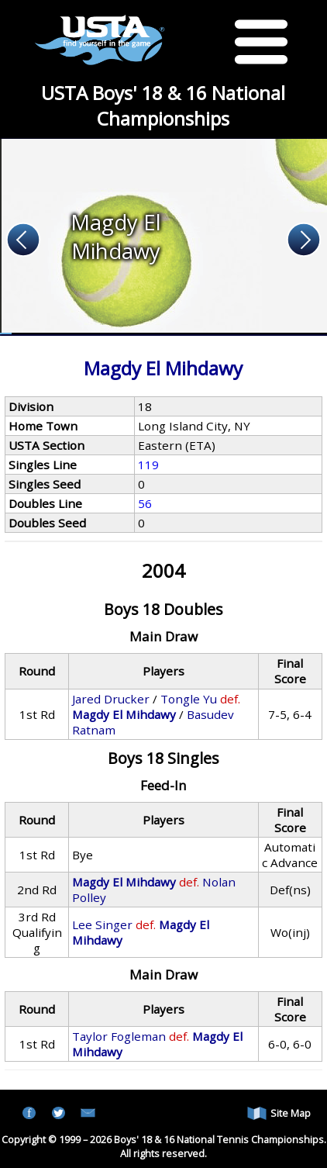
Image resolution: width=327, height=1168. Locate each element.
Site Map (279, 1113)
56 (145, 503)
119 (148, 464)
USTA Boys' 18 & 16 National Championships (163, 105)
